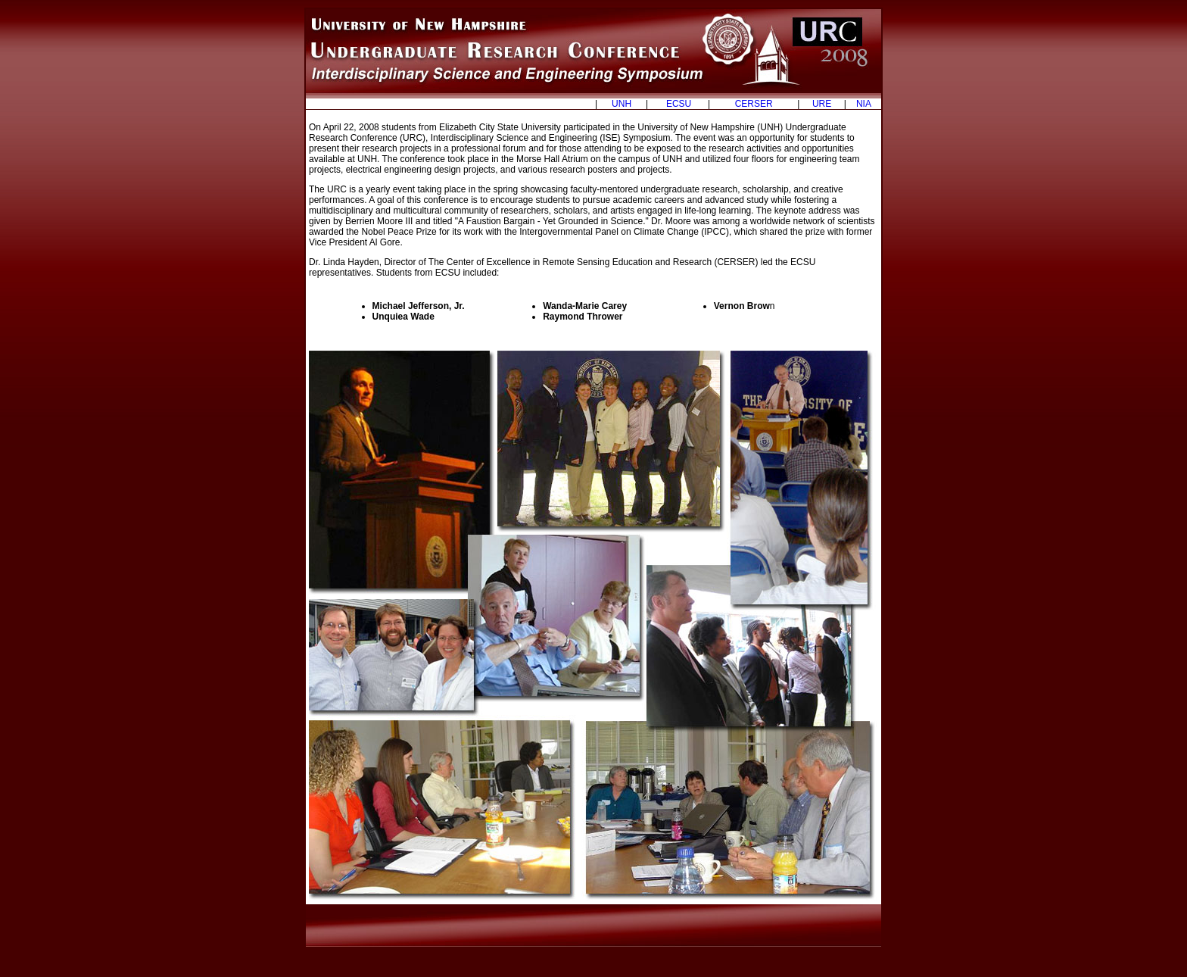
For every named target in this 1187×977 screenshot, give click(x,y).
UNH (621, 103)
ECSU (678, 103)
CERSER (754, 103)
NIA (863, 103)
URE (821, 103)
